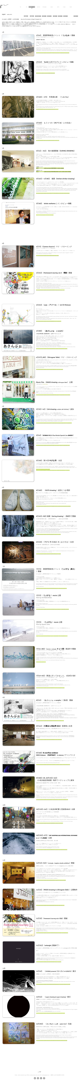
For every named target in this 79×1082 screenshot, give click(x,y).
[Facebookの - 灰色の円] (44, 1078)
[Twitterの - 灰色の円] (35, 1078)
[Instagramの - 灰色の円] (38, 1078)
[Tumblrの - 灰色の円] (41, 1078)
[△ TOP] (39, 1071)
